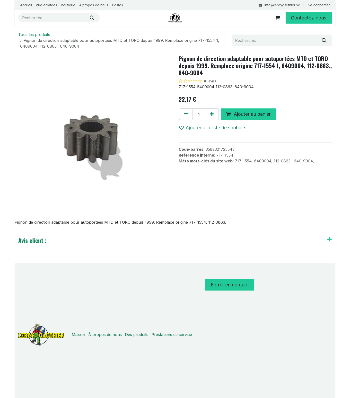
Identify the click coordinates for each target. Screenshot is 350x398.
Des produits (136, 334)
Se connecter (319, 5)
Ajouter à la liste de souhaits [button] (212, 128)
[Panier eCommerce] (277, 18)
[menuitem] (26, 4)
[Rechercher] (92, 17)
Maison (78, 334)
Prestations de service (171, 334)
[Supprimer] (186, 114)
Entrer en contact (230, 285)
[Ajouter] (212, 114)
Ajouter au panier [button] (248, 114)
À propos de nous (105, 334)
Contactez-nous (308, 18)
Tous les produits (34, 34)
